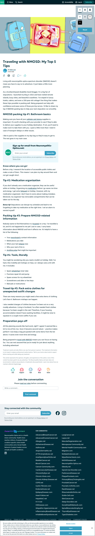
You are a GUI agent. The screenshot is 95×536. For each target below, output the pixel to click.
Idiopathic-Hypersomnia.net (46, 508)
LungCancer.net (68, 435)
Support (21, 370)
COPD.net (39, 483)
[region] (47, 528)
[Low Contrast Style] (85, 17)
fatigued (24, 191)
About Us (7, 520)
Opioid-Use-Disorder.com (71, 470)
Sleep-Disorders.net (69, 502)
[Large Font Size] (85, 10)
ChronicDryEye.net (43, 473)
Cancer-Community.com (45, 467)
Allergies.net (40, 441)
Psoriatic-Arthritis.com (71, 486)
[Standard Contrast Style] (80, 17)
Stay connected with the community (22, 408)
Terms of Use (16, 159)
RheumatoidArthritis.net (71, 492)
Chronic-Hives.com (43, 476)
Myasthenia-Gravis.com (71, 457)
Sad (29, 370)
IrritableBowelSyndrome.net (46, 514)
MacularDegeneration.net (72, 441)
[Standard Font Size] (80, 10)
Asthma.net (40, 447)
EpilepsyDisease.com (44, 492)
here (19, 364)
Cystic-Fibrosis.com (43, 486)
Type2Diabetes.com (69, 514)
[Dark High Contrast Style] (80, 23)
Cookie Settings (65, 520)
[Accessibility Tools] (67, 2)
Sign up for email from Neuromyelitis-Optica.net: (32, 146)
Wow (38, 370)
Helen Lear (13, 69)
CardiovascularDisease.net (46, 470)
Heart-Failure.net (42, 495)
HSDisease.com (42, 505)
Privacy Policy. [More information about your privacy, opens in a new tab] (41, 534)
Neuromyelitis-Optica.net (71, 463)
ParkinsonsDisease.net (71, 473)
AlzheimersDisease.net (45, 444)
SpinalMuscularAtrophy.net (72, 508)
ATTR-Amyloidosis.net (44, 454)
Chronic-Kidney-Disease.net (46, 479)
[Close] (92, 528)
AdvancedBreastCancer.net (46, 435)
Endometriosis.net (43, 489)
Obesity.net (66, 467)
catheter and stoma (34, 119)
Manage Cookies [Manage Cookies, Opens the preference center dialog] (70, 523)
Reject (71, 528)
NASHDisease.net (69, 460)
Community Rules (80, 520)
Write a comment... (12, 388)
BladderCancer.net (43, 460)
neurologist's (16, 237)
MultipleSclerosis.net (70, 454)
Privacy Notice (49, 157)
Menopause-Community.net (72, 444)
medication (32, 188)
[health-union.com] (14, 431)
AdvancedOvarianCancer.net (47, 438)
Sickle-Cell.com (68, 495)
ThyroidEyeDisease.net (71, 511)
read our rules (25, 383)
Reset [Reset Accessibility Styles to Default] (85, 30)
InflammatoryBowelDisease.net (48, 511)
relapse (21, 244)
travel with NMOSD (24, 340)
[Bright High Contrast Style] (90, 17)
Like (12, 370)
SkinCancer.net (68, 498)
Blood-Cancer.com (43, 463)
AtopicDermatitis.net (44, 451)
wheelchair (16, 271)
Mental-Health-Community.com (74, 447)
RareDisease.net (68, 489)
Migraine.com (67, 451)
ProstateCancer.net (69, 483)
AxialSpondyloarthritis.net (46, 457)
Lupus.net (66, 438)
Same (47, 370)
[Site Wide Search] (19, 2)
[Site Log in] (78, 2)
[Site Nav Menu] (10, 2)
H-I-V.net (39, 502)
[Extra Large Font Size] (90, 10)
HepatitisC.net (41, 498)
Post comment (30, 394)
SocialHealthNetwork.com (72, 505)
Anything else (12, 250)
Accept (71, 533)
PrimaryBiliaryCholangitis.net (73, 479)
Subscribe (88, 2)
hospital (36, 224)
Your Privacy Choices (48, 520)
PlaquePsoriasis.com (70, 476)
